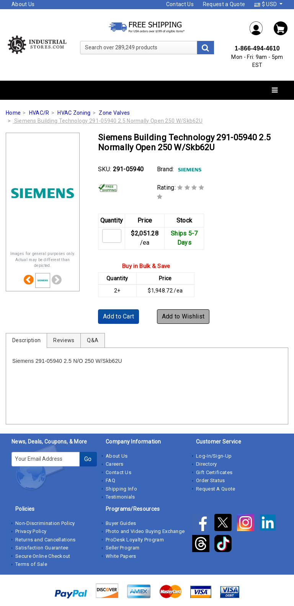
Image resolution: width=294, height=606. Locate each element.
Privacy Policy (30, 531)
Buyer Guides (121, 523)
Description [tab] (26, 340)
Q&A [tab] (92, 340)
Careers (114, 464)
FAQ (110, 480)
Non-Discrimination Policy (45, 523)
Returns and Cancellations (45, 540)
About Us (22, 4)
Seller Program (122, 548)
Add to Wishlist (183, 316)
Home (13, 113)
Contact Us (180, 4)
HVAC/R (39, 113)
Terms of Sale (31, 564)
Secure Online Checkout (42, 556)
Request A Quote (215, 489)
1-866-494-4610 (257, 48)
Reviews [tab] (63, 340)
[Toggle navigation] (275, 90)
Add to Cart (118, 316)
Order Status (210, 480)
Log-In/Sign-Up (214, 456)
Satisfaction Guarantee (42, 548)
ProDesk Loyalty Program (135, 540)
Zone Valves (114, 113)
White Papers (121, 556)
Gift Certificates (214, 472)
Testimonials (120, 497)
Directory (206, 464)
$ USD (266, 4)
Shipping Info (121, 489)
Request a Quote (224, 4)
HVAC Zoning (73, 113)
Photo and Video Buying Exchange (145, 531)
